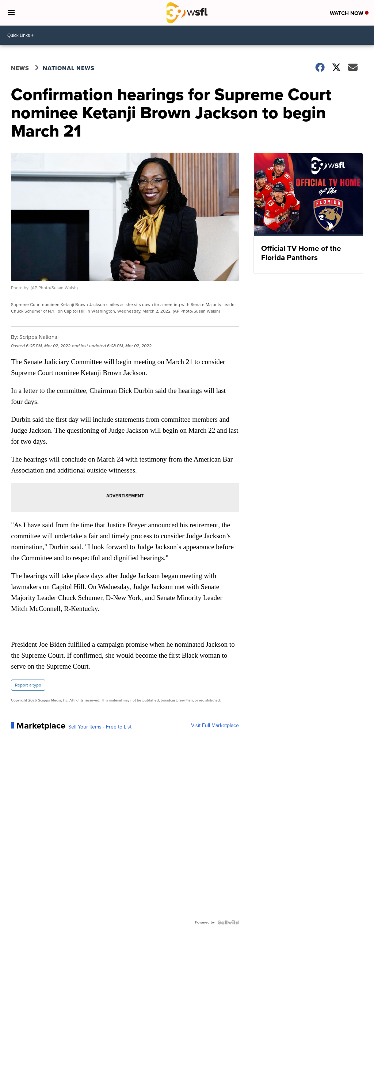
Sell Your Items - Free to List (99, 727)
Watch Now (349, 13)
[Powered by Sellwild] (228, 922)
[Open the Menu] (11, 13)
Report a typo (28, 685)
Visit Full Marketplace (215, 725)
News (20, 68)
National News (69, 68)
